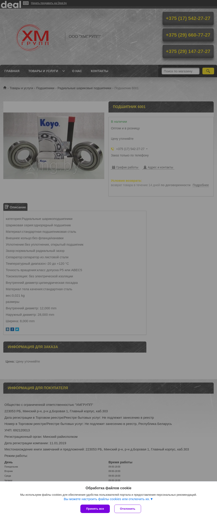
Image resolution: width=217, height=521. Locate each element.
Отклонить (127, 508)
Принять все (95, 508)
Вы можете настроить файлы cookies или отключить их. (107, 499)
